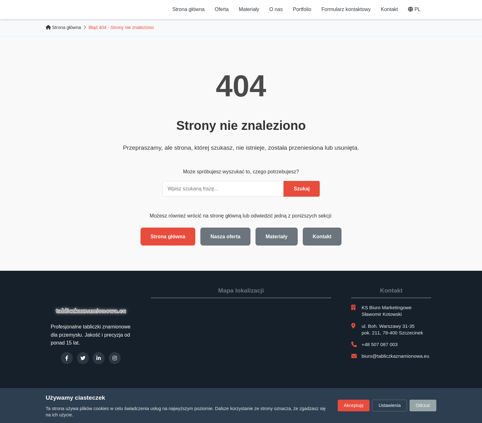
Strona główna (188, 9)
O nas (276, 9)
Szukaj (302, 188)
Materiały (249, 9)
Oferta (221, 9)
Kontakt (389, 9)
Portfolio (302, 9)
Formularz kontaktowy (346, 9)
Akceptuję (354, 405)
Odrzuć (423, 405)
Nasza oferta (225, 236)
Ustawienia (390, 405)
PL (414, 9)
